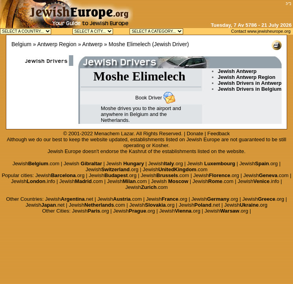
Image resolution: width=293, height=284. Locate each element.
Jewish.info (33, 181)
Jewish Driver (170, 44)
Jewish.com (36, 163)
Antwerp (92, 44)
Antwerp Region (56, 44)
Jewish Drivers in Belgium (250, 89)
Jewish (82, 163)
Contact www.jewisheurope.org (261, 31)
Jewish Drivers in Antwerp (250, 83)
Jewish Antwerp (237, 71)
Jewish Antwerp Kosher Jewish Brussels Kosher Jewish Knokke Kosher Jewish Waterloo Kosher (92, 31)
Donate (195, 133)
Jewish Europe (203, 139)
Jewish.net (69, 199)
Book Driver (148, 98)
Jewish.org (165, 163)
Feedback (219, 133)
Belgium (21, 44)
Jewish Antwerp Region (246, 77)
